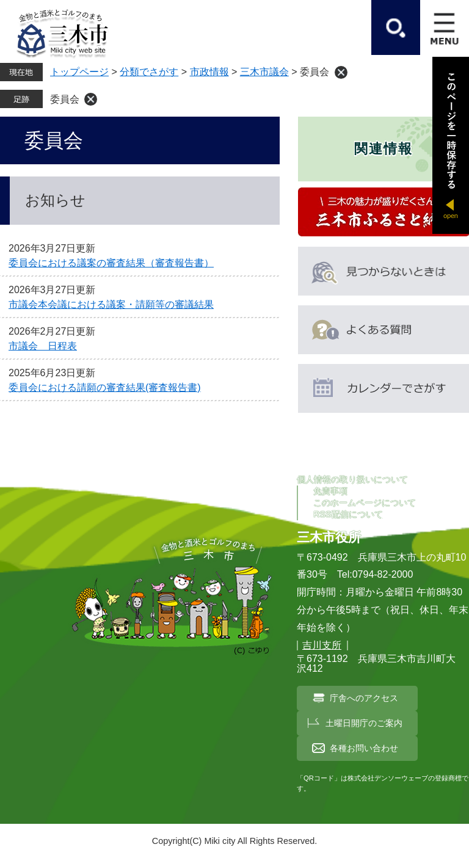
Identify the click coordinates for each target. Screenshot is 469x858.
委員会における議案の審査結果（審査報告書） (111, 263)
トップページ (79, 72)
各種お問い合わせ (364, 748)
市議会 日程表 (43, 346)
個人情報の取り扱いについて (352, 479)
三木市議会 (264, 72)
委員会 (64, 99)
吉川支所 (321, 645)
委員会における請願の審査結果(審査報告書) (105, 387)
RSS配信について (348, 514)
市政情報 (209, 72)
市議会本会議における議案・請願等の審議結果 (111, 304)
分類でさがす (149, 72)
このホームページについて (364, 502)
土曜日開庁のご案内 (363, 723)
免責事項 (330, 491)
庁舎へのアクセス (364, 698)
